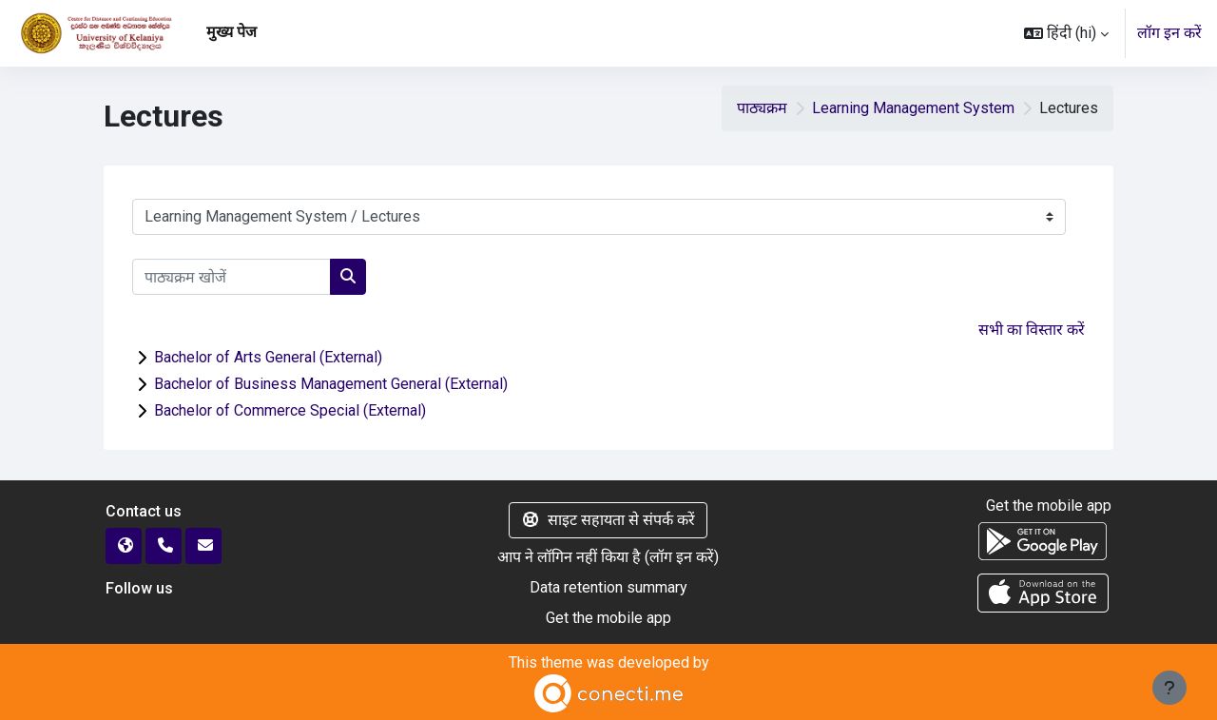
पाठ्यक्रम (762, 108)
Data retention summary (608, 587)
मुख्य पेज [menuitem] (231, 32)
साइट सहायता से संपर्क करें (608, 520)
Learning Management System (913, 108)
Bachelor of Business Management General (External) (331, 384)
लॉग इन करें (1169, 33)
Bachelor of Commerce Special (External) (290, 410)
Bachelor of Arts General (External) (268, 357)
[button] (1066, 33)
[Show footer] (1169, 688)
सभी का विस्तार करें (1031, 330)
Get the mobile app (608, 618)
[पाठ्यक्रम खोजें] (231, 277)
